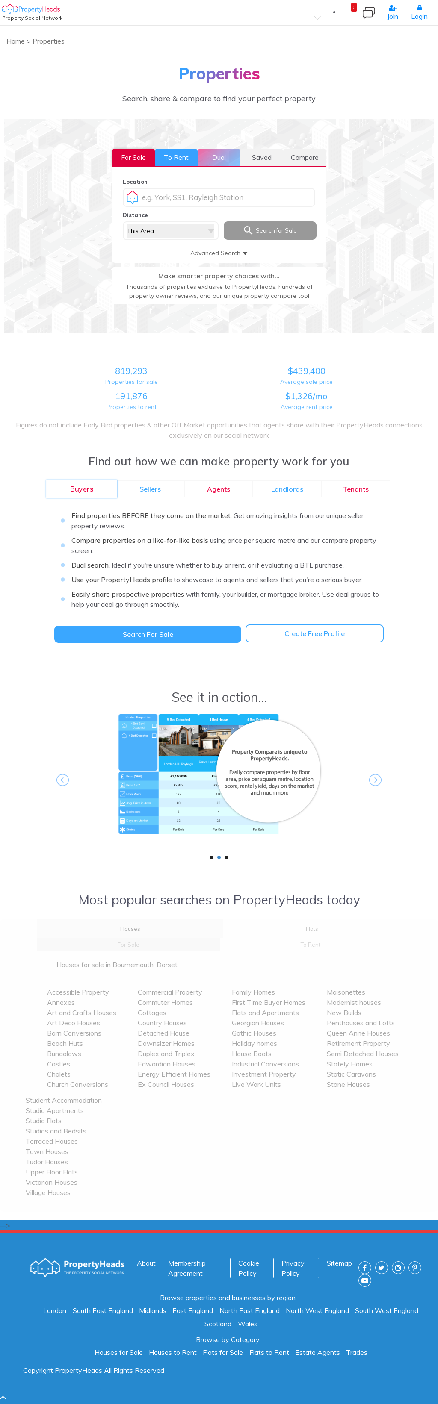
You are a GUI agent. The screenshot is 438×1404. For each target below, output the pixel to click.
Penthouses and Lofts (361, 1022)
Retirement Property (358, 1043)
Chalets (59, 1074)
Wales (247, 1323)
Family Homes (253, 992)
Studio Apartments (55, 1110)
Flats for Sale (223, 1352)
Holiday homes (254, 1043)
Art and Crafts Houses (81, 1012)
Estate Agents (317, 1352)
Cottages (152, 1012)
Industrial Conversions (265, 1064)
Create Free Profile (314, 633)
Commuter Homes (165, 1002)
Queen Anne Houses (358, 1033)
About (146, 1263)
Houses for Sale (119, 1352)
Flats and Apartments (265, 1012)
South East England (103, 1310)
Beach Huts (65, 1043)
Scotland (217, 1323)
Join (392, 12)
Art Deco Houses (73, 1022)
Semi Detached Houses (363, 1053)
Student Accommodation (64, 1100)
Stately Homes (350, 1064)
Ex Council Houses (166, 1084)
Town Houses (47, 1151)
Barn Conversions (74, 1033)
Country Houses (162, 1022)
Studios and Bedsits (56, 1131)
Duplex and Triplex (166, 1053)
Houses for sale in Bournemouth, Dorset (117, 964)
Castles (58, 1064)
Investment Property (264, 1074)
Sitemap (339, 1263)
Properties (49, 41)
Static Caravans (351, 1074)
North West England (317, 1310)
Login (419, 12)
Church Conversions (77, 1084)
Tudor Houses (47, 1161)
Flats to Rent (269, 1352)
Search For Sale (148, 634)
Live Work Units (256, 1084)
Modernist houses (354, 1002)
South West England (386, 1310)
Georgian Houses (258, 1022)
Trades (356, 1352)
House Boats (252, 1053)
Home (16, 41)
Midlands (152, 1310)
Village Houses (48, 1192)
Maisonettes (346, 992)
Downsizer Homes (166, 1043)
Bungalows (64, 1053)
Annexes (61, 1002)
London (54, 1310)
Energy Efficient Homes (174, 1074)
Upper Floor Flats (52, 1172)
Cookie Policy (248, 1268)
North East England (249, 1310)
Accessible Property (78, 992)
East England (192, 1310)
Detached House (163, 1033)
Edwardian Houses (166, 1064)
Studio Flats (44, 1120)
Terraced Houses (52, 1141)
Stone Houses (348, 1084)
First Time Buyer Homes (268, 1002)
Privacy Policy (293, 1268)
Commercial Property (170, 992)
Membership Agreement (187, 1268)
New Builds (344, 1012)
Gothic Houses (254, 1033)
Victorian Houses (51, 1182)
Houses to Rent (173, 1352)
